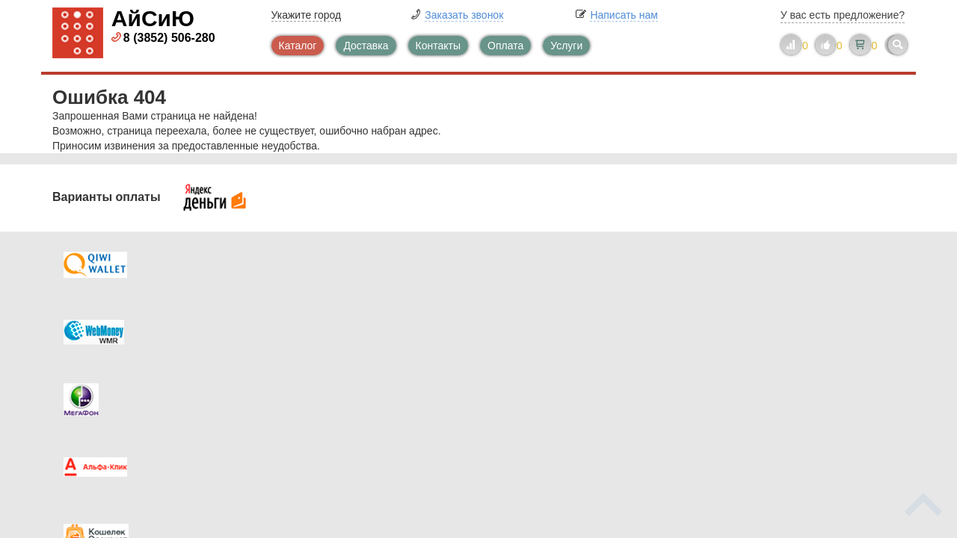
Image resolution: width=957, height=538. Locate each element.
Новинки (540, 352)
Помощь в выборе (345, 352)
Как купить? (110, 352)
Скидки (99, 382)
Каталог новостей (344, 322)
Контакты (438, 46)
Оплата (505, 46)
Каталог (298, 46)
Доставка (365, 46)
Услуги (566, 46)
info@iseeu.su (775, 380)
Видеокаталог (553, 322)
